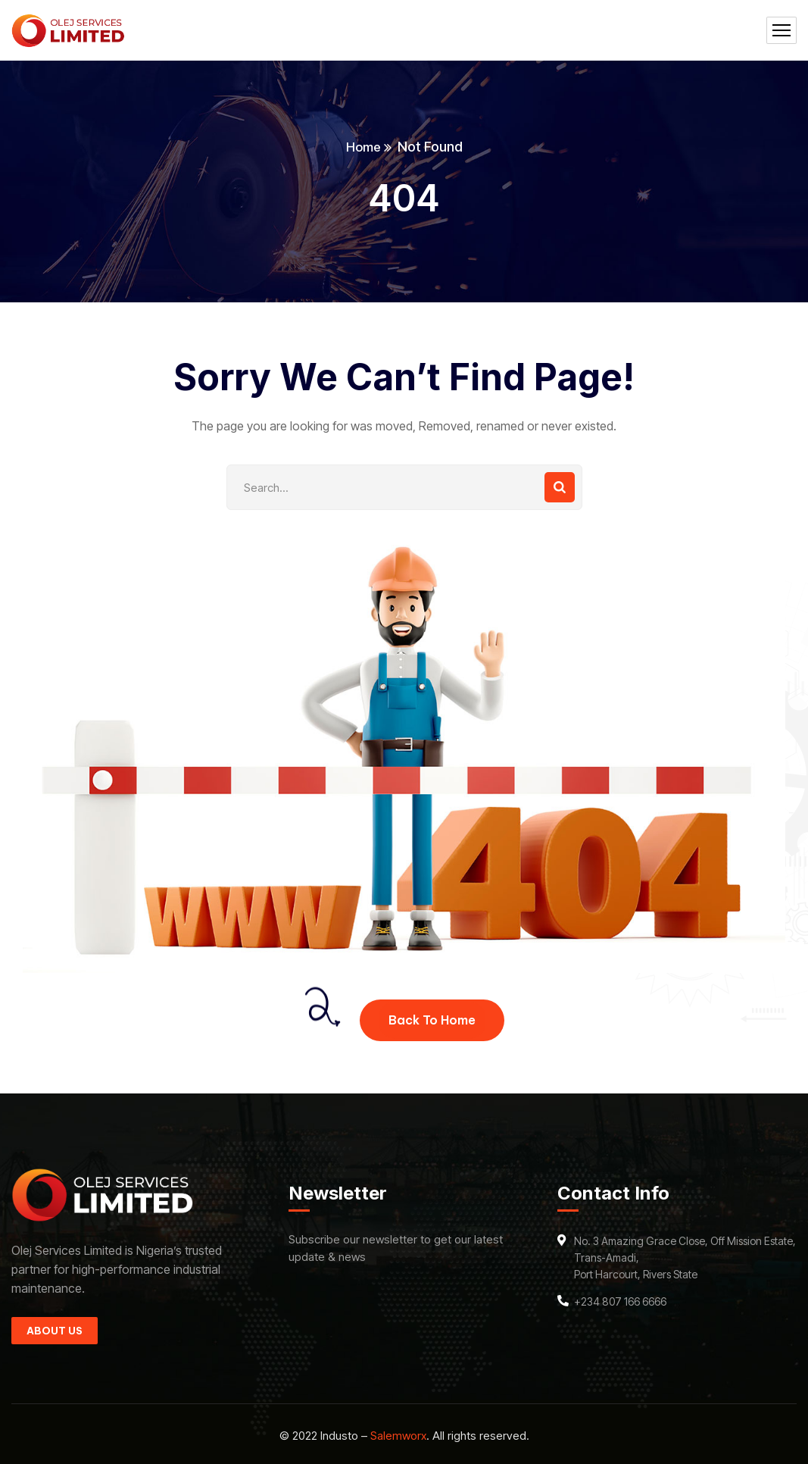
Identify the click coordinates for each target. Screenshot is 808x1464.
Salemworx (398, 1435)
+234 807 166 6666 (620, 1301)
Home (363, 147)
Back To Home (432, 1020)
